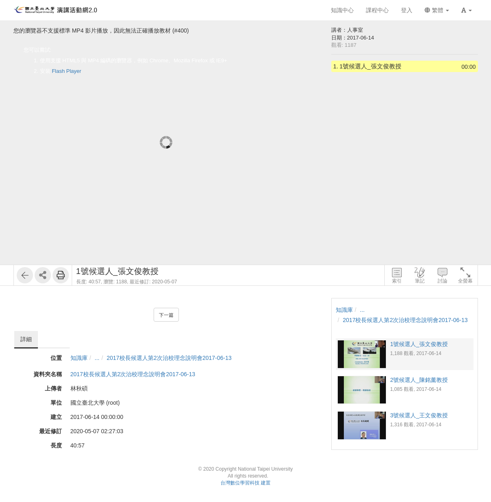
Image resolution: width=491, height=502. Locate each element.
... (97, 358)
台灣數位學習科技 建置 (245, 483)
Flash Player (66, 71)
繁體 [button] (437, 10)
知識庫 (79, 358)
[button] (466, 10)
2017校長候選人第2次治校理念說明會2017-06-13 (169, 358)
